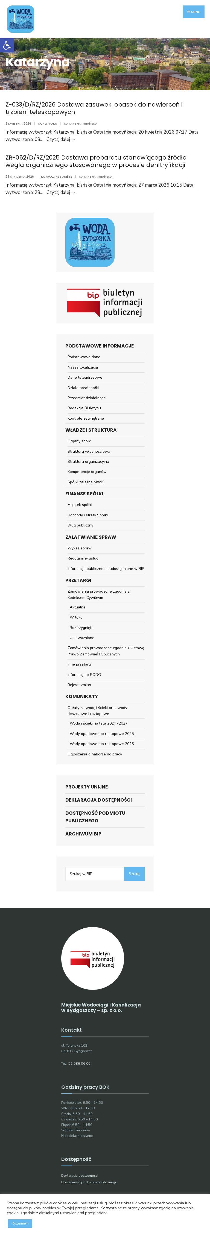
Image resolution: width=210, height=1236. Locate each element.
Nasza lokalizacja (83, 367)
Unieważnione (82, 637)
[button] (7, 45)
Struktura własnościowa (89, 451)
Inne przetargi (80, 664)
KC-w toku (47, 123)
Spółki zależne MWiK (86, 482)
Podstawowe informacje (99, 346)
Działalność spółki (83, 387)
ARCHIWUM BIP (83, 834)
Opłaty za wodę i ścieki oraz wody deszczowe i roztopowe (97, 710)
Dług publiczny (80, 525)
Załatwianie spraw (90, 537)
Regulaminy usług (83, 558)
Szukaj (134, 873)
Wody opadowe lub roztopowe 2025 (102, 733)
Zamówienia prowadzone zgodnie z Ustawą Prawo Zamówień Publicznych (106, 651)
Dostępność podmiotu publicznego (95, 817)
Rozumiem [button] (20, 1223)
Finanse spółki (84, 493)
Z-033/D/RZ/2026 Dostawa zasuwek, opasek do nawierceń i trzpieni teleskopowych (94, 108)
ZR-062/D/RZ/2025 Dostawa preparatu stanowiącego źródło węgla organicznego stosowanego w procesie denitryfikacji (95, 161)
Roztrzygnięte (82, 627)
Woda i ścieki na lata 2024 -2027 (98, 723)
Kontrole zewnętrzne (86, 418)
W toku (76, 617)
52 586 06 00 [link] (79, 1063)
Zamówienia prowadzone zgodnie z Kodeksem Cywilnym (99, 594)
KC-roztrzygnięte (56, 176)
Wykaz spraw (80, 548)
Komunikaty (81, 696)
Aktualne (78, 607)
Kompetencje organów (87, 471)
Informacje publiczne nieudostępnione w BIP (106, 568)
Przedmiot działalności (87, 398)
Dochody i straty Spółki (88, 515)
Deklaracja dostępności (98, 800)
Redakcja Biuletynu (84, 408)
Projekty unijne (86, 787)
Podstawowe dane (84, 357)
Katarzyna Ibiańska (80, 123)
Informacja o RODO (84, 674)
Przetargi (78, 580)
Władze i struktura (91, 430)
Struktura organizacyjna (88, 461)
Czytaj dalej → (61, 139)
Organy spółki (80, 441)
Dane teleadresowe (85, 377)
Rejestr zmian (79, 684)
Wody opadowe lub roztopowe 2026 (102, 743)
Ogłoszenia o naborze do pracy (95, 754)
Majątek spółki (80, 504)
